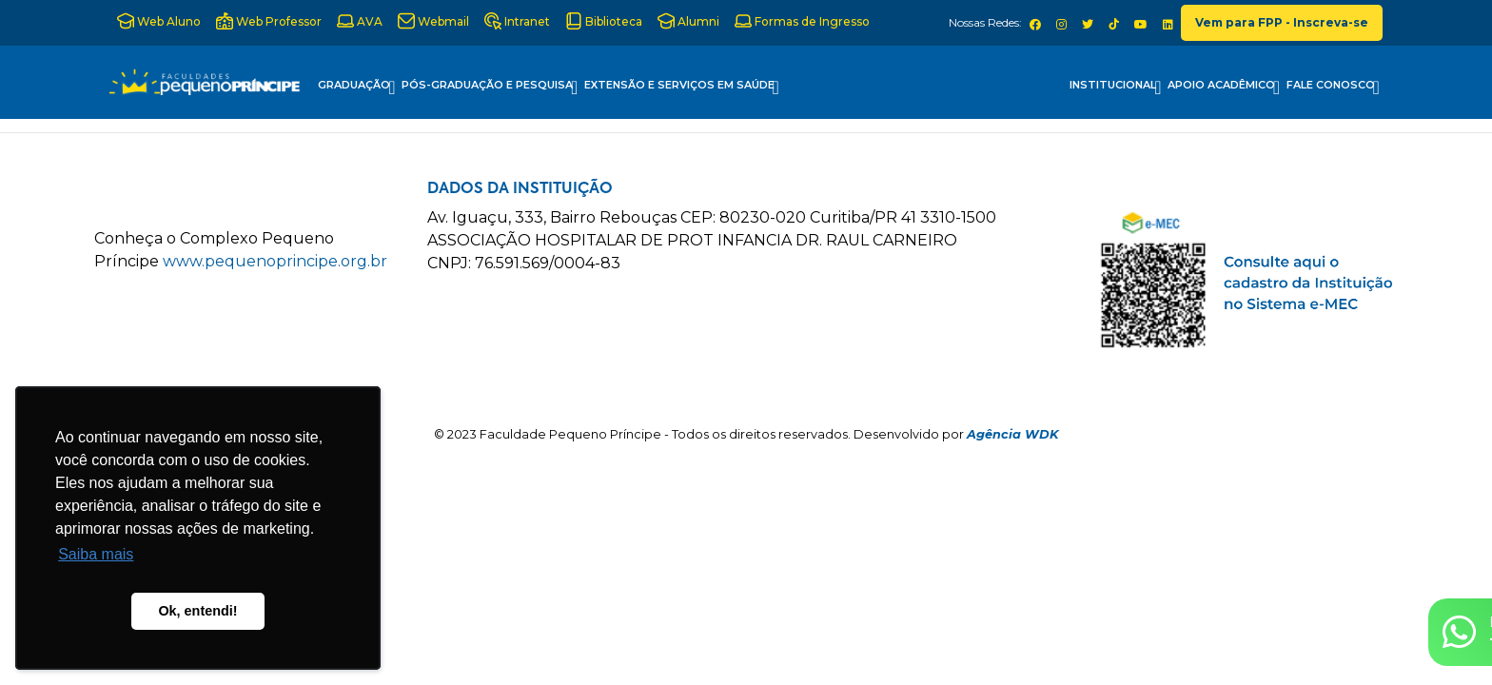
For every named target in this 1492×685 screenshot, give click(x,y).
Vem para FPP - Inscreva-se (1281, 22)
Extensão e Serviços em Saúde (681, 87)
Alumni (688, 20)
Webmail (433, 20)
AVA (360, 20)
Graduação (356, 87)
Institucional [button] (1115, 87)
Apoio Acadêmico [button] (1224, 87)
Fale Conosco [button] (1333, 87)
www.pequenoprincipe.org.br (275, 261)
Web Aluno (159, 20)
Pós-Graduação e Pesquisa (490, 87)
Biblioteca (603, 20)
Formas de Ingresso (802, 20)
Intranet (517, 20)
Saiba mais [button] (95, 554)
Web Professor (269, 20)
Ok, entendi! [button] (197, 610)
